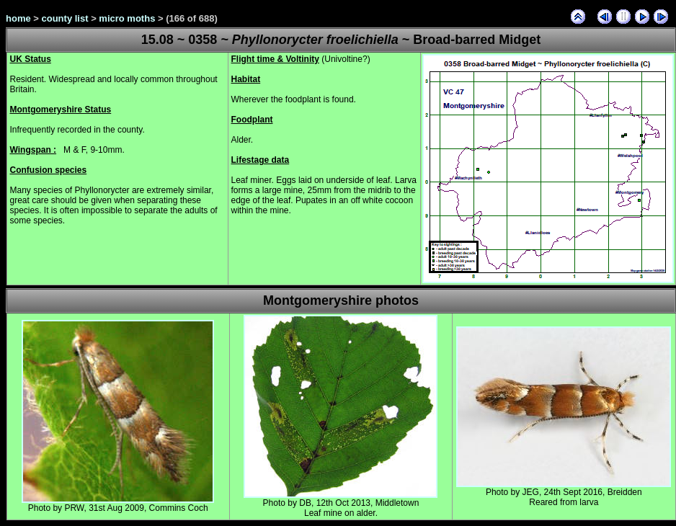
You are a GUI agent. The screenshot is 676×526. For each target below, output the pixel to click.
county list (65, 18)
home (18, 18)
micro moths (127, 18)
